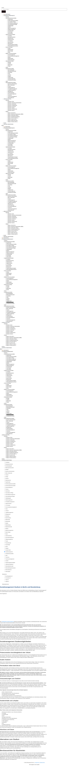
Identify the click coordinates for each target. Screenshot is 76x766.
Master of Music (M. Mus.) (13, 120)
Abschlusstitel (7, 211)
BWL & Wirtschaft (11, 85)
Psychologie (10, 144)
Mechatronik (10, 43)
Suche (3, 7)
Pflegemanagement (11, 29)
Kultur (9, 73)
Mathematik (10, 64)
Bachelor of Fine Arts (12, 106)
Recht (7, 67)
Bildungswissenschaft (12, 71)
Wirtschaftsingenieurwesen (13, 45)
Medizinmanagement (12, 28)
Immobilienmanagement (12, 88)
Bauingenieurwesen (11, 37)
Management (10, 91)
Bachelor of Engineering (12, 105)
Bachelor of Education (12, 216)
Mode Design (10, 163)
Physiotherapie (11, 30)
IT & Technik (10, 40)
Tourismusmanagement (12, 96)
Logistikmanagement (12, 90)
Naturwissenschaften (10, 61)
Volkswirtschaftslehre (9, 564)
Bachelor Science (11, 110)
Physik (9, 66)
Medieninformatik (11, 59)
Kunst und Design (9, 47)
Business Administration (12, 83)
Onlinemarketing (11, 92)
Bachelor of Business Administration (14, 102)
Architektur (10, 35)
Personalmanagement (12, 93)
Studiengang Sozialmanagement (8, 621)
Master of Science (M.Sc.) (13, 121)
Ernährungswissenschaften (13, 20)
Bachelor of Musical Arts (12, 109)
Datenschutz (42, 762)
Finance (9, 86)
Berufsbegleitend (9, 576)
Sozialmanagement (11, 78)
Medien (9, 57)
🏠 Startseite (7, 14)
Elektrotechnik (10, 38)
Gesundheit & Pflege (12, 21)
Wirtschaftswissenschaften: (11, 82)
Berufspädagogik (11, 69)
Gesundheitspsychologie (12, 24)
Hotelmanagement (11, 87)
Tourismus (10, 95)
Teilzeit (7, 579)
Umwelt (6, 560)
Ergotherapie (10, 19)
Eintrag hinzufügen (8, 124)
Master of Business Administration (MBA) (15, 114)
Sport (7, 81)
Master (7, 111)
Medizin (9, 139)
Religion (9, 76)
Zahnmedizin (10, 33)
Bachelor (7, 100)
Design (9, 48)
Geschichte (10, 72)
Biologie (9, 62)
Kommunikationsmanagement (13, 168)
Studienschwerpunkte (9, 15)
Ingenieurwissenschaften (10, 34)
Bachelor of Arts (11, 101)
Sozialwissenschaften (10, 68)
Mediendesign (10, 49)
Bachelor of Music (11, 107)
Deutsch (7, 16)
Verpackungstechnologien (13, 44)
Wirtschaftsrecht (11, 97)
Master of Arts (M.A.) (12, 112)
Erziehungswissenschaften (10, 485)
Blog (5, 235)
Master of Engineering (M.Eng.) (14, 116)
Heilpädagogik (10, 25)
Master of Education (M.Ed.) (13, 115)
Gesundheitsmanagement (13, 23)
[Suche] (4, 11)
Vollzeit (7, 581)
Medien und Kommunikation (11, 53)
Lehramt (9, 187)
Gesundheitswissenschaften (11, 18)
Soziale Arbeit (10, 77)
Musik (9, 52)
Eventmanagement (11, 54)
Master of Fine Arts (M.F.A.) (13, 117)
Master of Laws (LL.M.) (12, 119)
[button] (34, 125)
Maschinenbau (10, 42)
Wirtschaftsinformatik (9, 566)
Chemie (9, 63)
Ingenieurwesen (11, 39)
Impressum (37, 762)
